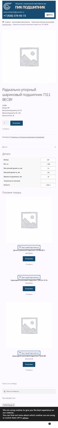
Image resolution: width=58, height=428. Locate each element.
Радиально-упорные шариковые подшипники (27, 137)
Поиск (29, 424)
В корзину (16, 123)
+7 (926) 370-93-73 (15, 15)
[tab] (29, 147)
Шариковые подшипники (21, 22)
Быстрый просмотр (29, 247)
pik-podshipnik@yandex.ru (14, 12)
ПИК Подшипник (30, 7)
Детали (4, 147)
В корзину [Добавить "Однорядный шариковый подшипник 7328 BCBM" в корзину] (29, 364)
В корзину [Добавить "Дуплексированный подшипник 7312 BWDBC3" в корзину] (29, 259)
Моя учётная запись (9, 424)
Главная (8, 22)
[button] (5, 129)
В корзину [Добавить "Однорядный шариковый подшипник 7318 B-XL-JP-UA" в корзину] (29, 289)
